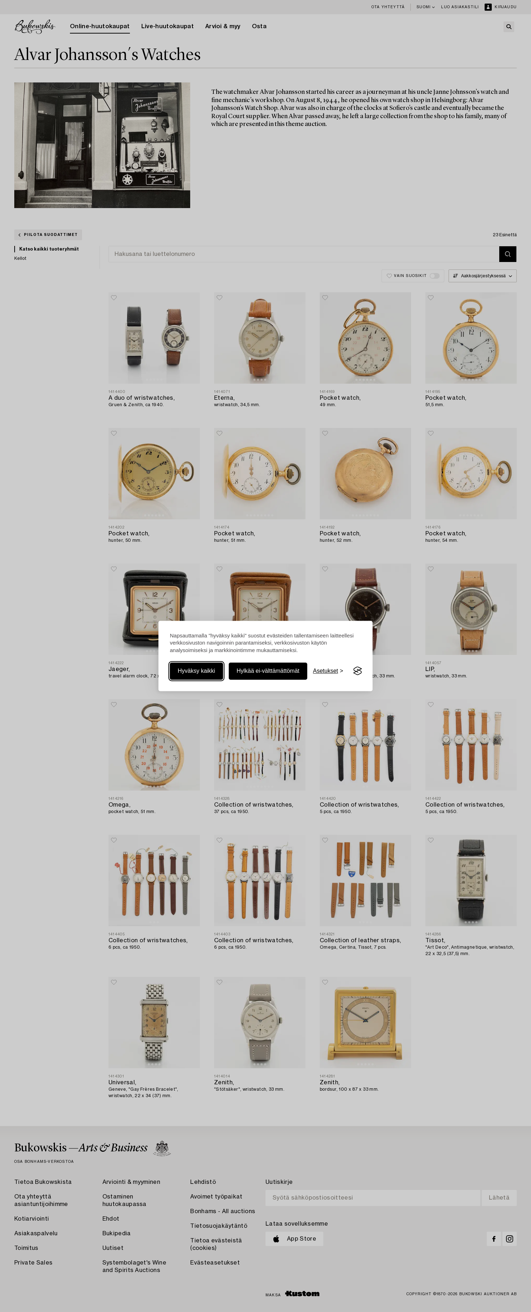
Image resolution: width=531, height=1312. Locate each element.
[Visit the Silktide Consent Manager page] (357, 671)
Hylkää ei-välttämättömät (268, 671)
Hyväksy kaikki (196, 671)
